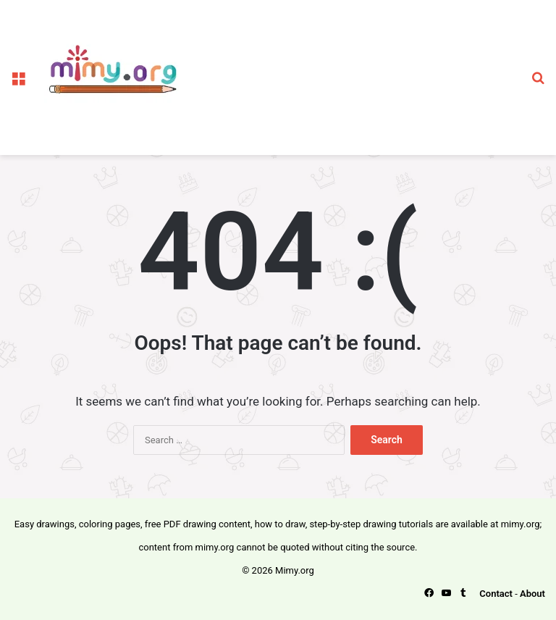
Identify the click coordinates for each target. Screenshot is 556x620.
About (532, 593)
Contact (496, 593)
